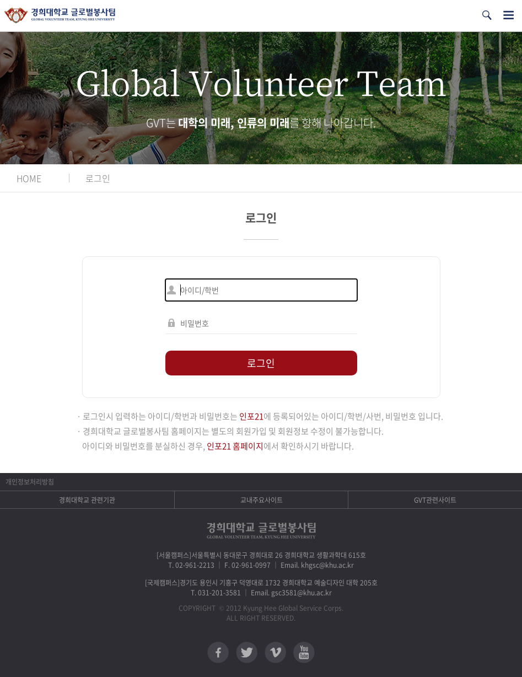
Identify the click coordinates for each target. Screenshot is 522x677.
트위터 (246, 652)
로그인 (97, 178)
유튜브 (304, 652)
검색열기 (487, 15)
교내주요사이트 (261, 500)
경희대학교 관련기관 (87, 500)
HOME (29, 178)
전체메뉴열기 (508, 15)
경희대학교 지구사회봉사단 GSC (59, 15)
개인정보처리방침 (30, 482)
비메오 (275, 652)
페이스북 (218, 652)
